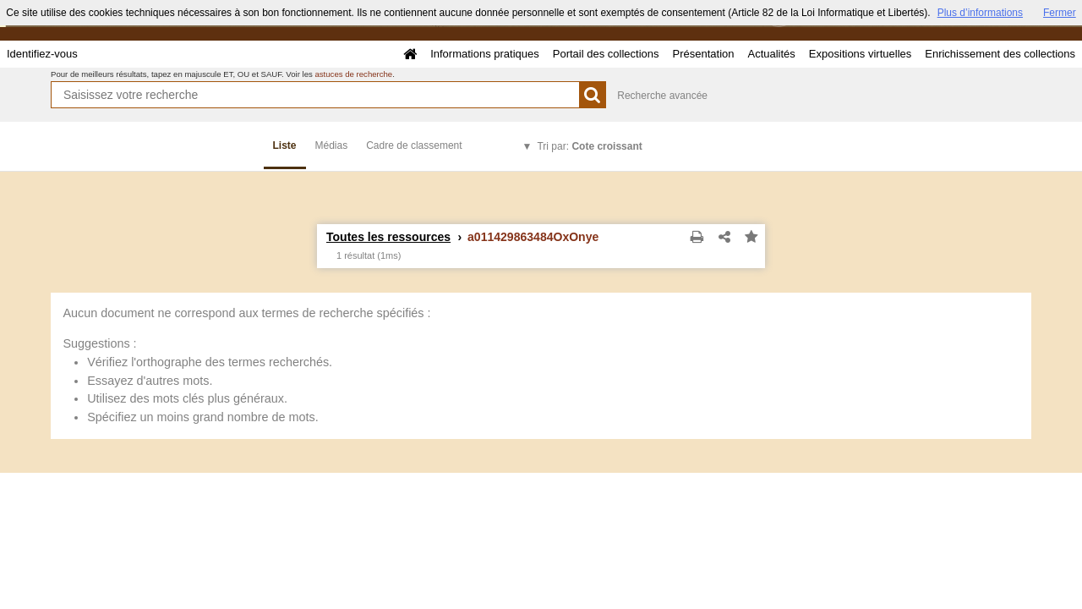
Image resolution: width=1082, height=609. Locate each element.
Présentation (703, 53)
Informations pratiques (484, 53)
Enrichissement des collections (1000, 53)
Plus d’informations (980, 13)
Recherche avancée (662, 96)
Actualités (771, 53)
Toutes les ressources (388, 237)
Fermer (1059, 13)
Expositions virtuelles (860, 53)
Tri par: (589, 146)
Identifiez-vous (42, 53)
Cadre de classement (414, 145)
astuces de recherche (353, 74)
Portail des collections (606, 53)
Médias (331, 145)
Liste (285, 145)
